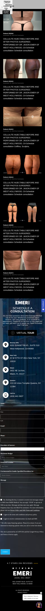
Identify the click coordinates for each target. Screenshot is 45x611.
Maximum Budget (6, 474)
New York (13, 376)
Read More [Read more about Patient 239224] (7, 219)
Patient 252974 (8, 294)
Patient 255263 (8, 102)
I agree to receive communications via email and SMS (20, 540)
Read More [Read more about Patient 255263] (7, 123)
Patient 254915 (8, 150)
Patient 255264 (8, 54)
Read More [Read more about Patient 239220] (7, 267)
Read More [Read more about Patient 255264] (7, 75)
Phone (3, 457)
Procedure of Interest (8, 466)
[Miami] (6, 391)
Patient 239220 (8, 246)
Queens (12, 401)
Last (1, 441)
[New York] (6, 378)
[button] (43, 4)
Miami (12, 389)
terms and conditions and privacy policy (24, 535)
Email (2, 447)
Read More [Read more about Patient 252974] (7, 315)
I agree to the (20, 535)
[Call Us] (6, 416)
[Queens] (6, 403)
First (1, 433)
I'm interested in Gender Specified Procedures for (17, 492)
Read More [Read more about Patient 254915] (7, 171)
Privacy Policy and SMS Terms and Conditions (25, 531)
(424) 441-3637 (16, 417)
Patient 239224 (8, 198)
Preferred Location (7, 484)
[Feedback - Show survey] (43, 305)
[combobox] (23, 470)
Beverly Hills (14, 364)
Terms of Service (8, 555)
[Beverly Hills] (6, 366)
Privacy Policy (39, 553)
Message (3, 501)
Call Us (12, 414)
